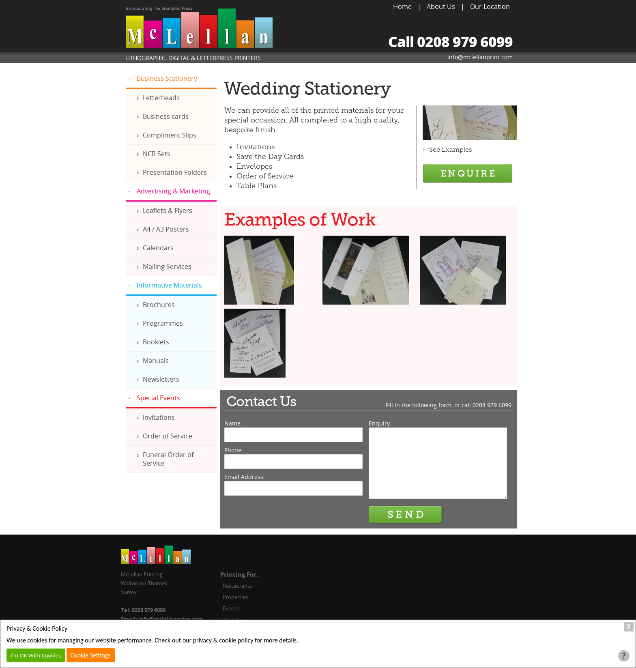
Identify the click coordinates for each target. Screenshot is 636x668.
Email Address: (244, 477)
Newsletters (161, 379)
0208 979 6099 (492, 405)
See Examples (450, 149)
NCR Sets (156, 153)
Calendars (158, 247)
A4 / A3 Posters (166, 229)
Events (231, 608)
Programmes (163, 323)
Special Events (158, 397)
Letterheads (161, 97)
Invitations (159, 417)
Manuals (156, 360)
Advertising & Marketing (173, 191)
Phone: (233, 450)
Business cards (166, 116)
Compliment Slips (169, 135)
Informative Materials (169, 285)
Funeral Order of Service (168, 459)
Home (402, 6)
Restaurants (237, 585)
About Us (441, 6)
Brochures (159, 304)
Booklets (156, 341)
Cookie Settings (91, 655)
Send (406, 514)
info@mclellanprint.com (480, 57)
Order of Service (167, 436)
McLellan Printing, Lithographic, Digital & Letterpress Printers (199, 34)
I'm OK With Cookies (36, 655)
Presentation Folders (175, 172)
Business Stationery (167, 78)
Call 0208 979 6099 (450, 41)
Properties (235, 597)
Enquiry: (380, 423)
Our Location (490, 6)
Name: (233, 423)
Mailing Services (167, 266)
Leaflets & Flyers (167, 210)
